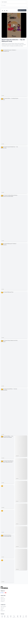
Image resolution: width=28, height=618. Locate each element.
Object (2, 609)
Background (3, 610)
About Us (2, 597)
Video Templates (3, 606)
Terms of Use (3, 600)
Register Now (3, 598)
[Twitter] (2, 592)
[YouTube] (5, 592)
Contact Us (2, 601)
